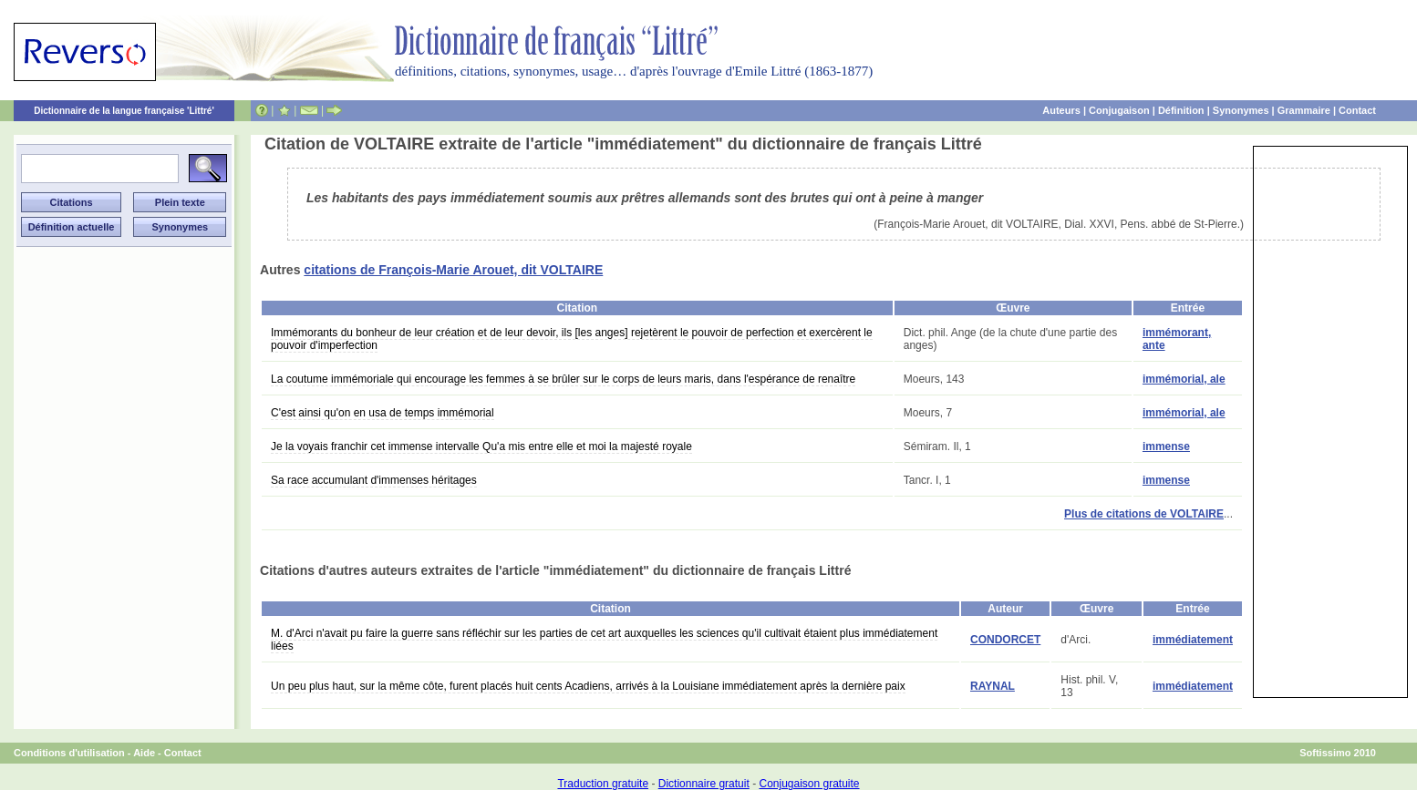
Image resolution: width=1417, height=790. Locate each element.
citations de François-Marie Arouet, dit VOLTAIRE (453, 269)
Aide (144, 752)
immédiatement (1193, 639)
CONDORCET (1005, 639)
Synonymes (1241, 110)
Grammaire (1303, 110)
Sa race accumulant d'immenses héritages (374, 480)
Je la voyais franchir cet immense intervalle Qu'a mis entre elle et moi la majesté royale (481, 446)
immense (1166, 446)
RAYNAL (992, 686)
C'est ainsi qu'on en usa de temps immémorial (382, 412)
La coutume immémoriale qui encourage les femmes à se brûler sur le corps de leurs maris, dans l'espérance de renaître (563, 379)
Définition (1181, 110)
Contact (1357, 110)
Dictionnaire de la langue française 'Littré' (124, 111)
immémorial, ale (1184, 379)
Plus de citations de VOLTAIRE (1144, 514)
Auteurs (1061, 110)
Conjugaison (1119, 110)
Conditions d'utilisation (69, 752)
